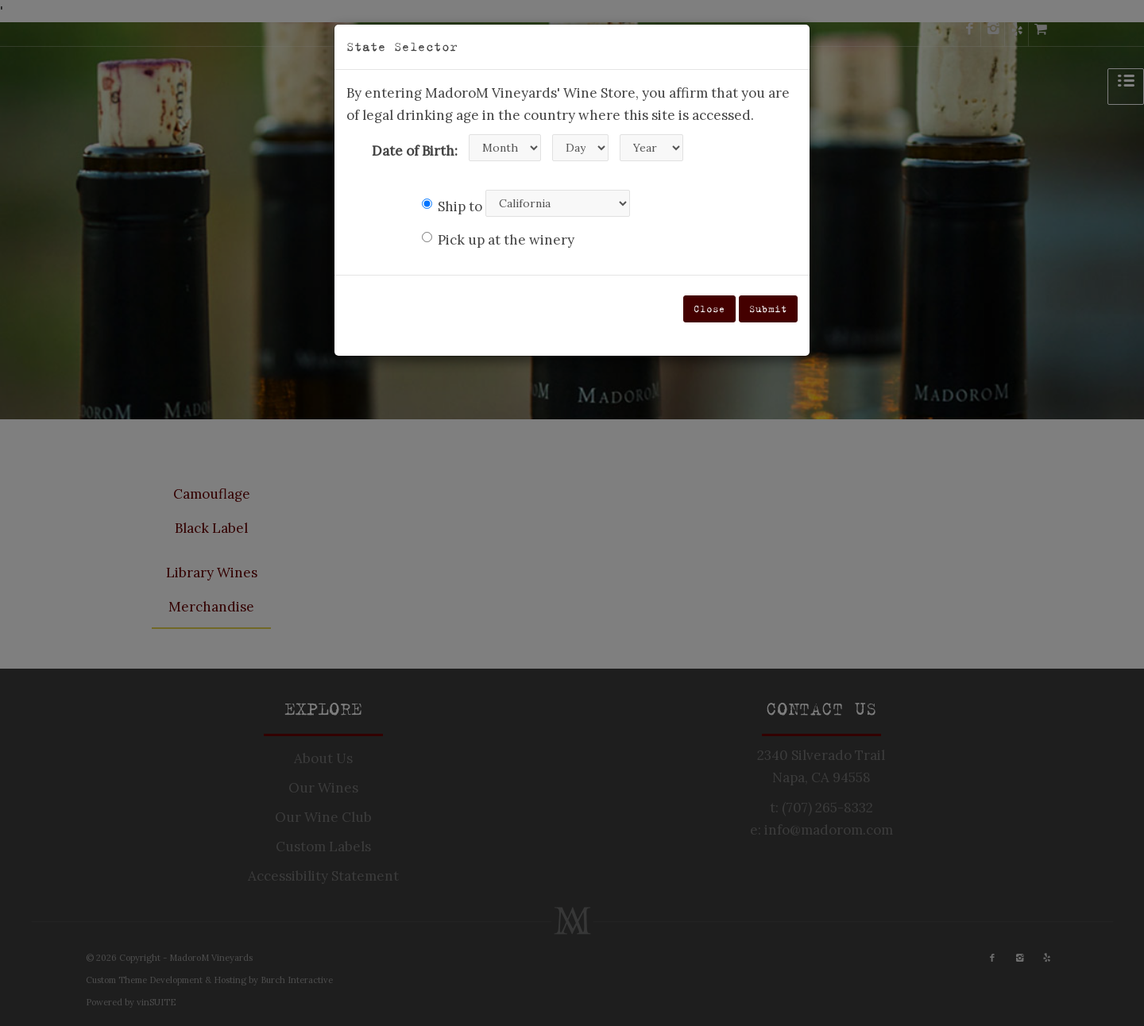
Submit (768, 308)
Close (709, 308)
